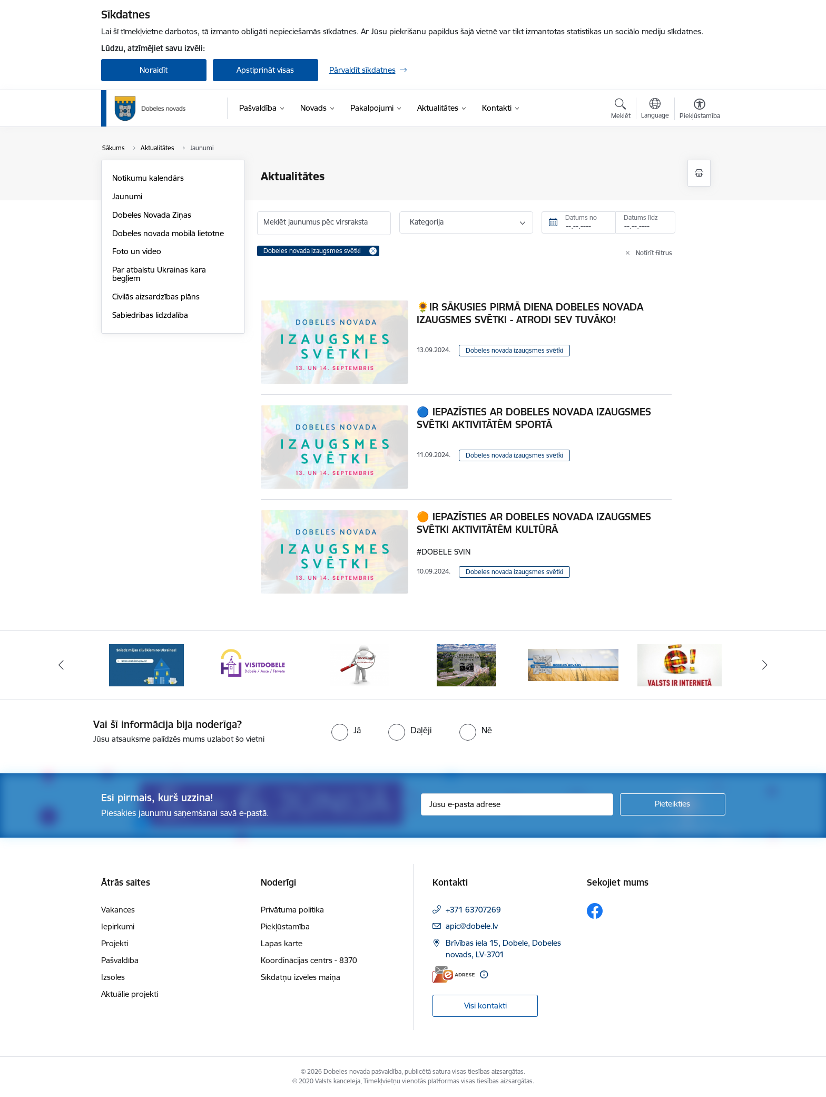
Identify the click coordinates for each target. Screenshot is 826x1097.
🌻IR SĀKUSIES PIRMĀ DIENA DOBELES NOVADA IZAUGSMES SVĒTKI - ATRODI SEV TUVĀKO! (530, 313)
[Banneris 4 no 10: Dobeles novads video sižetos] (466, 664)
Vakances (118, 910)
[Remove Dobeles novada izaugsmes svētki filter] (373, 251)
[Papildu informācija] (484, 974)
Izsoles (113, 977)
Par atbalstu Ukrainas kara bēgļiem (159, 274)
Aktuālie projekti (129, 994)
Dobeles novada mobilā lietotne (168, 233)
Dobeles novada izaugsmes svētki (514, 350)
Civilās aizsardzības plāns (156, 297)
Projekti (114, 943)
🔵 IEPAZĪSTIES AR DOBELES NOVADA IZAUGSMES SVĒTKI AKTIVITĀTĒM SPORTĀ (534, 418)
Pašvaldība (120, 960)
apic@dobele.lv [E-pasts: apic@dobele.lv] (472, 926)
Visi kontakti (485, 1006)
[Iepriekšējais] (61, 665)
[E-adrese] (453, 974)
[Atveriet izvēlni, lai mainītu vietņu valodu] (655, 110)
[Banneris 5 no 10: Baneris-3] (573, 664)
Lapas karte (281, 943)
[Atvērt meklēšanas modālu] (621, 110)
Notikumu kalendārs (148, 178)
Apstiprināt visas (265, 70)
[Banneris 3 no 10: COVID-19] (359, 664)
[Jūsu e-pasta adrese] (517, 804)
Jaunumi (127, 196)
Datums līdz (641, 217)
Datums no (581, 217)
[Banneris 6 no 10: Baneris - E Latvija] (679, 664)
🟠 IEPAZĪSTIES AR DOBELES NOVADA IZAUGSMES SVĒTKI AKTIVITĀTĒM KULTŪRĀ (534, 523)
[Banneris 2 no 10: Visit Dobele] (253, 664)
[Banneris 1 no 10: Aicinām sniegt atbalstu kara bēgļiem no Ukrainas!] (146, 664)
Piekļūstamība (285, 926)
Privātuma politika (292, 910)
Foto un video (136, 251)
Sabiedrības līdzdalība (150, 315)
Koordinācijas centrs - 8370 (309, 960)
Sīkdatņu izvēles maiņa (300, 977)
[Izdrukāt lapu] (699, 173)
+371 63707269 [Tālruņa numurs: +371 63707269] (473, 910)
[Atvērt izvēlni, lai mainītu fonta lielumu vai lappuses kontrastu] (699, 110)
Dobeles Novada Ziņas (151, 215)
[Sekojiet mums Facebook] (595, 911)
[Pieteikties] (672, 804)
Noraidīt (154, 70)
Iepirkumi (117, 926)
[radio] (346, 730)
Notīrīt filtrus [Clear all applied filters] (654, 253)
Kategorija (427, 222)
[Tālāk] (765, 665)
